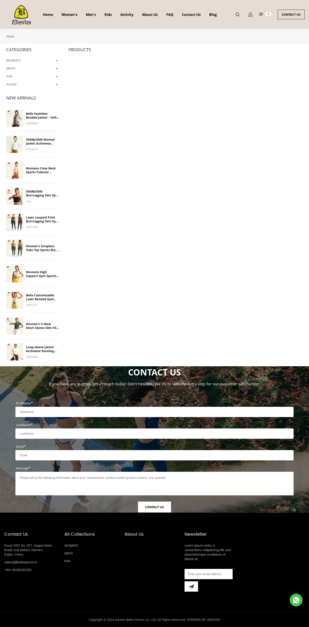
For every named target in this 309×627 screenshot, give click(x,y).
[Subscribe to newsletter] (191, 586)
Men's (91, 14)
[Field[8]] (154, 433)
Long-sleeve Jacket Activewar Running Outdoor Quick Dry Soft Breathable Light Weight (41, 349)
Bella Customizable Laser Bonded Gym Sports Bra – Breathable (40, 297)
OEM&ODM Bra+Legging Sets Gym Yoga (42, 193)
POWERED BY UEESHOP (203, 620)
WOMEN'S (71, 545)
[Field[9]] (154, 455)
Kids (108, 14)
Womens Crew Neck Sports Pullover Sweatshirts (41, 170)
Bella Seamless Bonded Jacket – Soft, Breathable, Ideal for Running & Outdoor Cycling (42, 115)
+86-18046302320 (18, 570)
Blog (213, 14)
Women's (69, 14)
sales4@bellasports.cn (21, 562)
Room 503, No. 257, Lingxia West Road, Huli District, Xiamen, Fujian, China (28, 550)
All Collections (79, 534)
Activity (126, 14)
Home (48, 14)
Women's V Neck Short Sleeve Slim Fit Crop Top (41, 326)
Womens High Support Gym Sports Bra (41, 274)
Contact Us (191, 14)
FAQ (169, 14)
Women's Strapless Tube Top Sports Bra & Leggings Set (42, 248)
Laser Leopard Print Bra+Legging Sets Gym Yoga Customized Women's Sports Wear (42, 219)
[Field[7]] (154, 412)
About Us (150, 14)
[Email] (209, 574)
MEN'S (68, 553)
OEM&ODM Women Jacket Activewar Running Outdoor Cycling (40, 141)
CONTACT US (291, 14)
